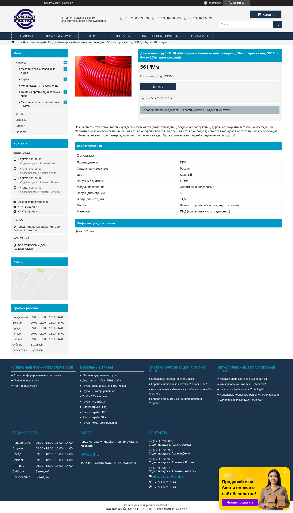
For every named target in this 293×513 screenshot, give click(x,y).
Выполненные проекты (160, 36)
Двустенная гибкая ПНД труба (101, 380)
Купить (158, 86)
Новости (21, 132)
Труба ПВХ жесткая (94, 396)
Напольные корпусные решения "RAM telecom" (250, 394)
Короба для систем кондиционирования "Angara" (175, 401)
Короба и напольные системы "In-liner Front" (179, 384)
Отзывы (21, 119)
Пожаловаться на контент (172, 509)
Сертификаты (197, 36)
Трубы (25, 79)
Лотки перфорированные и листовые (37, 375)
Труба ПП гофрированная (98, 391)
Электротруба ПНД (94, 406)
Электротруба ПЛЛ (94, 412)
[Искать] (277, 24)
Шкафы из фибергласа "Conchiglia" (242, 389)
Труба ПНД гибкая (94, 401)
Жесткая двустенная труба (99, 375)
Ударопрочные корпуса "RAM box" (241, 399)
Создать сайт (52, 2)
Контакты (122, 36)
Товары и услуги (58, 36)
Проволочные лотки (26, 380)
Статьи (20, 126)
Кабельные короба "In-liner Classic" (173, 378)
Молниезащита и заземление (39, 85)
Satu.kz (164, 505)
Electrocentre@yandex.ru (33, 201)
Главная (26, 36)
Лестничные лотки (25, 385)
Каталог (21, 62)
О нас (93, 36)
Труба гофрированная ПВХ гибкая (104, 385)
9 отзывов (215, 2)
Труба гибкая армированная (100, 422)
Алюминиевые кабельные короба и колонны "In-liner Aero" (181, 391)
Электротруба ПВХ (94, 417)
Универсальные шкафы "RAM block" (243, 384)
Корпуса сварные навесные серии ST (243, 378)
